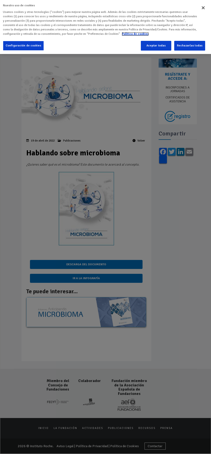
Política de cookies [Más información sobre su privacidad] (135, 33)
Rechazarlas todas (189, 44)
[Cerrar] (203, 6)
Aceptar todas (156, 44)
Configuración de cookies (23, 44)
